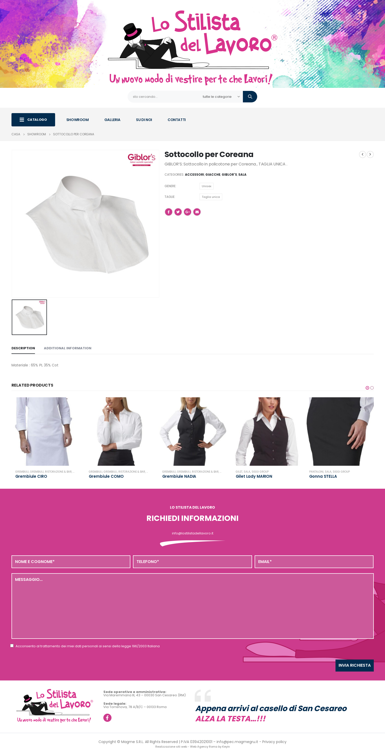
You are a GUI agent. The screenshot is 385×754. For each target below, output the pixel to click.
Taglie (170, 197)
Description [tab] (23, 348)
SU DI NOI (144, 119)
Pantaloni (316, 472)
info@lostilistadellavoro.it (192, 533)
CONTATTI (177, 119)
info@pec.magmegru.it (237, 741)
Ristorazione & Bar (58, 472)
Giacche (212, 174)
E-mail (197, 212)
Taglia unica (211, 197)
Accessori (194, 174)
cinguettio (178, 212)
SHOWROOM (77, 119)
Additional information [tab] (67, 348)
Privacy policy (274, 741)
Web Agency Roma (203, 747)
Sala (242, 174)
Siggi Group (260, 472)
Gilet (239, 472)
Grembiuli (22, 472)
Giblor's (229, 174)
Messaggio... (192, 606)
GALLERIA (112, 119)
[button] (367, 388)
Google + (187, 212)
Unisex (206, 186)
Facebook (169, 212)
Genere (170, 186)
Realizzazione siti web (171, 747)
